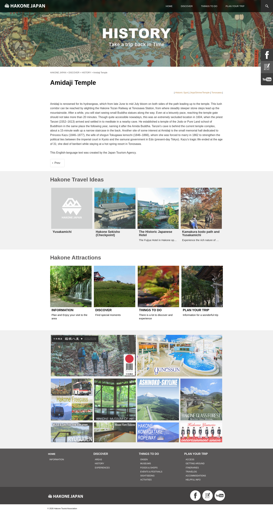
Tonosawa (216, 92)
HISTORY (99, 463)
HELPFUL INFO (193, 480)
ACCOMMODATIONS (196, 476)
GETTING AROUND (195, 463)
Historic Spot (181, 92)
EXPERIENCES (102, 468)
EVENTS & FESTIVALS (151, 472)
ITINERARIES (192, 468)
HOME (169, 6)
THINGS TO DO (209, 6)
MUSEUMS (145, 463)
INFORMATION (56, 459)
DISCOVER (187, 6)
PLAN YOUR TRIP (235, 6)
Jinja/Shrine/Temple (200, 92)
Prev (57, 162)
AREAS (98, 459)
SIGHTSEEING (147, 476)
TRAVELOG (191, 472)
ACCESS (190, 459)
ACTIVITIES (146, 480)
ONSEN (144, 459)
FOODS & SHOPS (149, 468)
